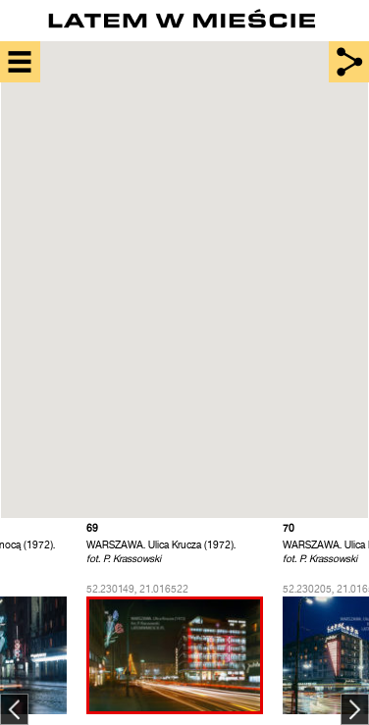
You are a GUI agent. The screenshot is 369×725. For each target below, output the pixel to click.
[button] (209, 298)
